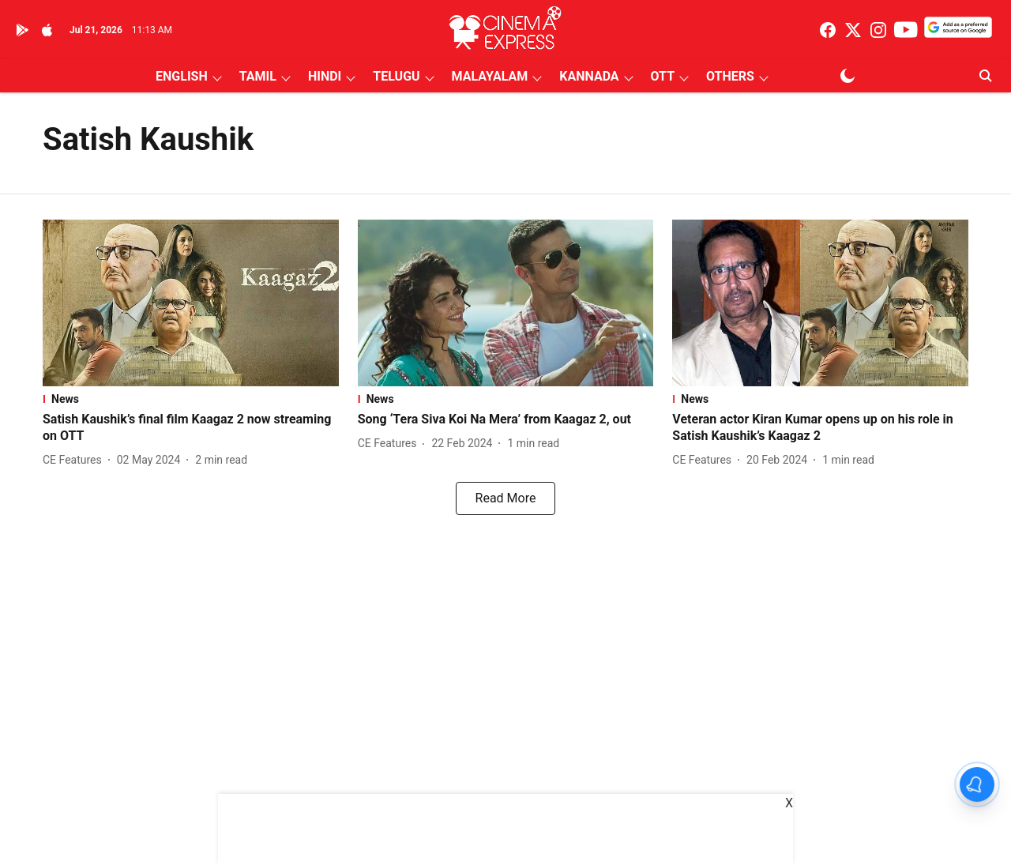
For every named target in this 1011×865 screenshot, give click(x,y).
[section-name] (191, 399)
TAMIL (257, 76)
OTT (663, 76)
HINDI (324, 76)
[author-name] (75, 460)
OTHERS (730, 76)
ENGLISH (182, 76)
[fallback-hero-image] (191, 303)
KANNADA (588, 76)
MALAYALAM (490, 76)
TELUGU (396, 76)
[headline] (191, 428)
